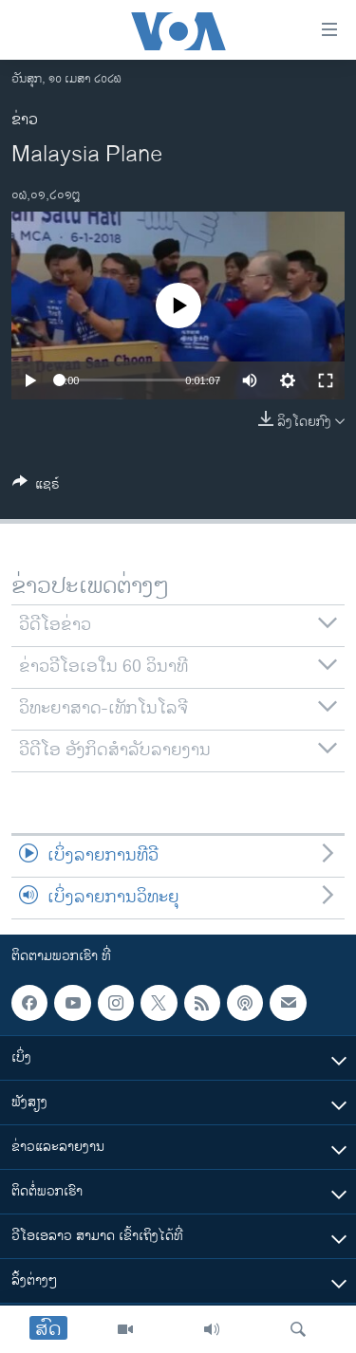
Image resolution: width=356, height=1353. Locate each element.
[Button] (36, 487)
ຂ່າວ (24, 120)
